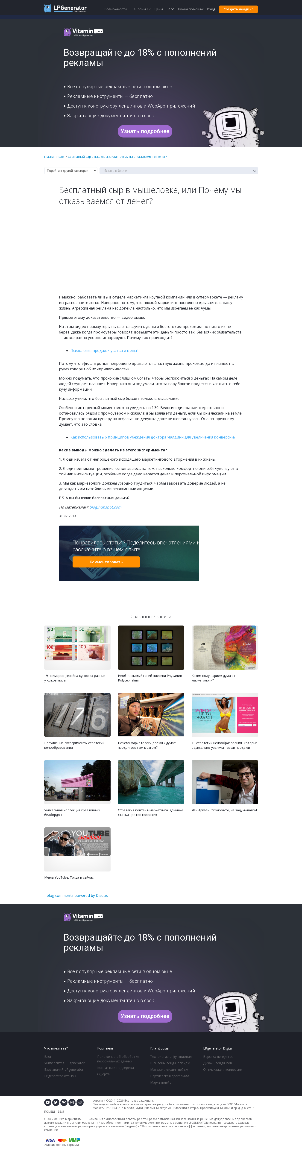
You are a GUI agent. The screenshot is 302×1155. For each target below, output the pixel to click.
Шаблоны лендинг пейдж (170, 1063)
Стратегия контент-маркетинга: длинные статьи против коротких (150, 812)
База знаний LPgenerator (63, 1069)
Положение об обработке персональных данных (118, 1058)
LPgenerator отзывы (60, 1076)
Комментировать (106, 561)
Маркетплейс (160, 1082)
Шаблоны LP (140, 9)
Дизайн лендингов (217, 1063)
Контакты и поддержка (115, 1067)
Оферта (103, 1074)
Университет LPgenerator (64, 1063)
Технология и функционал (171, 1056)
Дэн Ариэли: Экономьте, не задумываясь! (224, 810)
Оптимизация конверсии (222, 1069)
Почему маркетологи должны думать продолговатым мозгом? (148, 745)
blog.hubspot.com (105, 507)
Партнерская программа (169, 1076)
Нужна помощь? (190, 9)
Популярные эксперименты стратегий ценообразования (74, 745)
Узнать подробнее (145, 131)
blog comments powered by (77, 895)
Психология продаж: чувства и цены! (104, 350)
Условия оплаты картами (61, 1145)
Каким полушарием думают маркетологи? (213, 677)
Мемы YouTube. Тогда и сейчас (69, 877)
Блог (48, 1056)
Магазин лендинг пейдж (169, 1069)
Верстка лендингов (218, 1056)
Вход (211, 9)
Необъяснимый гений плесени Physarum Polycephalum (150, 677)
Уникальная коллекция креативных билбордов (72, 812)
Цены (158, 9)
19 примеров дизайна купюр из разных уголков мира (75, 677)
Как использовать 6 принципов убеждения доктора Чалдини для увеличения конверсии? (153, 437)
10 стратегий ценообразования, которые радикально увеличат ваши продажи (225, 745)
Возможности (115, 9)
